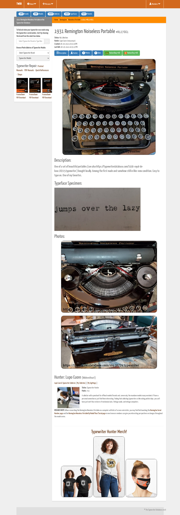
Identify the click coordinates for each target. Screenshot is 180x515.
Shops (20, 75)
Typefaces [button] (70, 14)
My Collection (81, 383)
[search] (33, 53)
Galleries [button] (54, 14)
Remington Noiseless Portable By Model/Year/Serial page (87, 413)
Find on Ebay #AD (112, 53)
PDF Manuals (29, 70)
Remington (63, 20)
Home (56, 20)
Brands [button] (23, 14)
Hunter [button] (74, 53)
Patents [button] (86, 14)
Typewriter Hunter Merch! (109, 432)
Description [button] (61, 53)
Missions (48, 4)
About (31, 4)
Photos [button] (86, 53)
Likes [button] (97, 53)
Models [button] (38, 14)
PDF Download (21, 98)
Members (154, 4)
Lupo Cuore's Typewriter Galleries (65, 383)
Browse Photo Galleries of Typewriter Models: (31, 48)
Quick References (42, 70)
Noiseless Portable (74, 20)
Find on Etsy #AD (131, 53)
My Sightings (92, 383)
